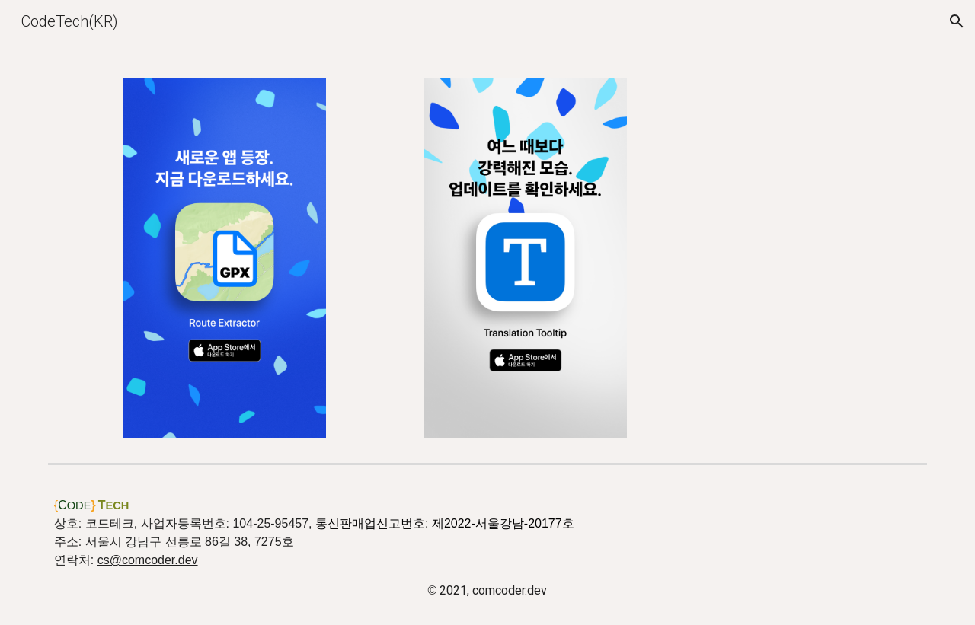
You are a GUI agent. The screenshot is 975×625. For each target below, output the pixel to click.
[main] (487, 548)
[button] (956, 21)
